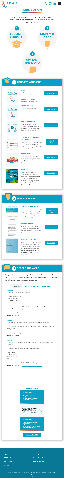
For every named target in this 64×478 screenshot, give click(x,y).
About (6, 454)
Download (51, 93)
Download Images (32, 435)
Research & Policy (39, 458)
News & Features (38, 461)
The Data (36, 454)
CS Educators (8, 458)
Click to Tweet (13, 315)
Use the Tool (51, 211)
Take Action (8, 461)
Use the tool (51, 142)
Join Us (6, 465)
